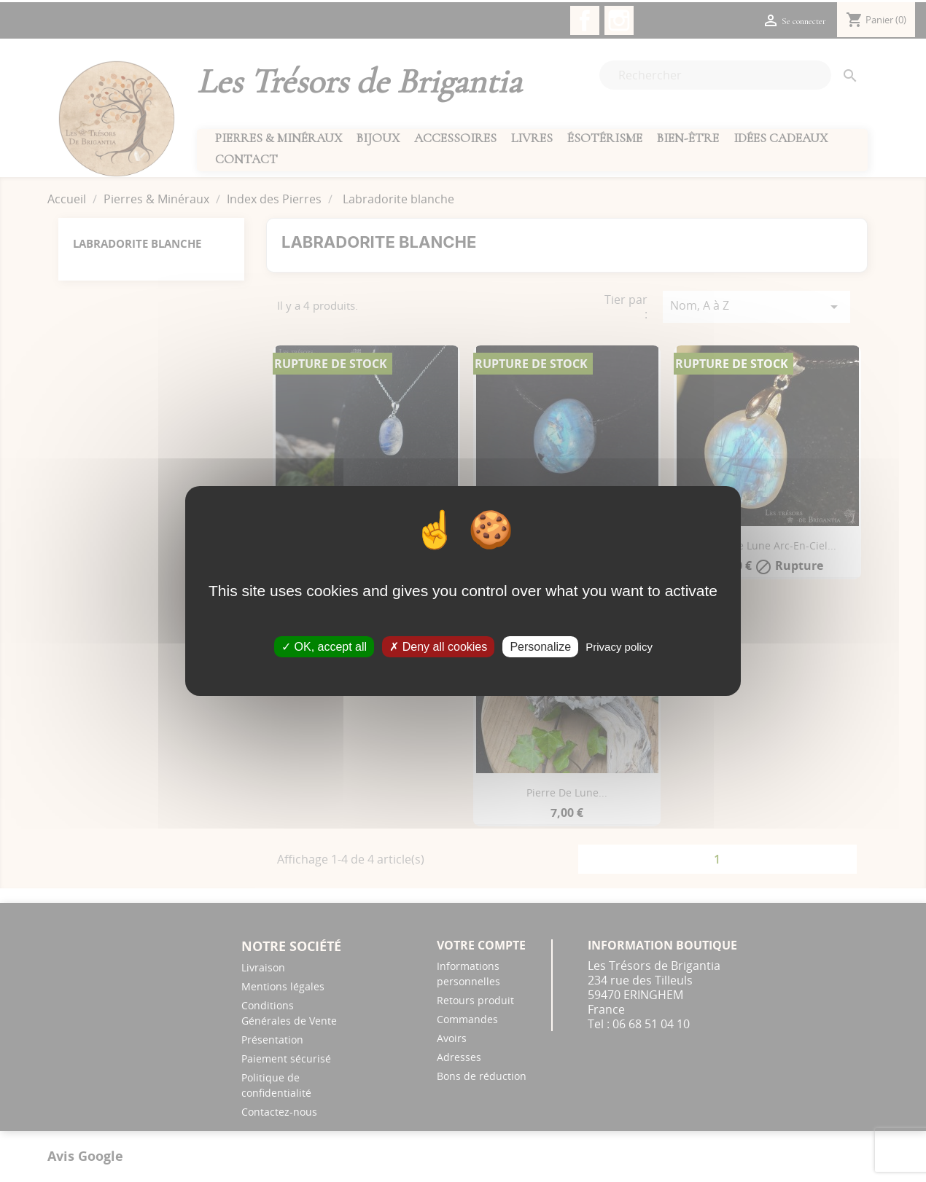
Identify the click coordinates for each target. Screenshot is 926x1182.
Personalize (540, 647)
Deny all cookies (438, 647)
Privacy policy (619, 647)
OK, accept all (324, 647)
